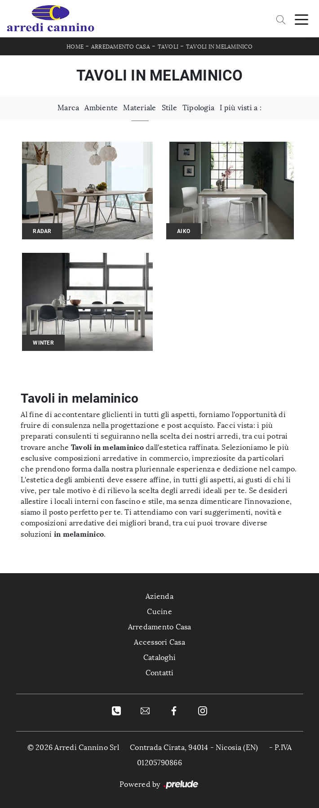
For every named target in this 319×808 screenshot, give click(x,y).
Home (75, 47)
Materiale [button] (139, 107)
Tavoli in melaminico (219, 47)
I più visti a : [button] (240, 107)
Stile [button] (169, 107)
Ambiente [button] (101, 107)
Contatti (160, 673)
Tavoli (168, 47)
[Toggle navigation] (301, 19)
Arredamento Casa (120, 47)
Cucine (159, 611)
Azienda (159, 596)
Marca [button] (68, 107)
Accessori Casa (159, 642)
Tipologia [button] (198, 107)
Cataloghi (159, 657)
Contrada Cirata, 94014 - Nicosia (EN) (194, 747)
